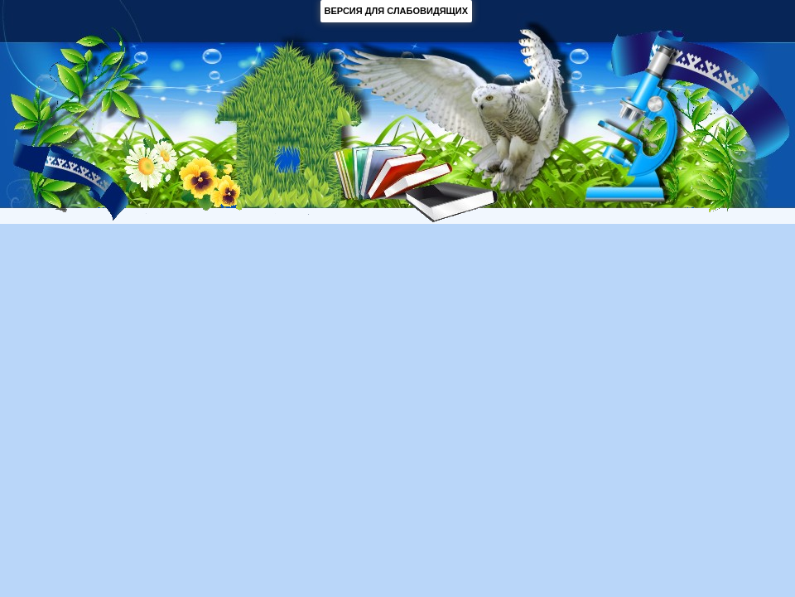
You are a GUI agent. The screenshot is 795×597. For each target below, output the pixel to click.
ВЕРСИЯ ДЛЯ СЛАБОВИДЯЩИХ (397, 11)
